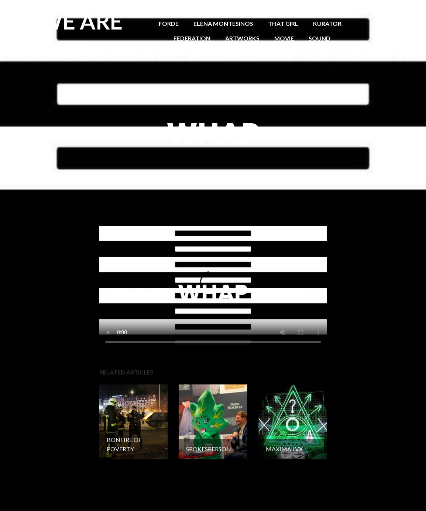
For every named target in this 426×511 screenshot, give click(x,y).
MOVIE (284, 38)
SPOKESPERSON (197, 52)
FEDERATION (192, 38)
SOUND (319, 38)
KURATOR (327, 23)
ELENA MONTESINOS (223, 23)
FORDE (169, 23)
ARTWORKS (242, 38)
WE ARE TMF (81, 35)
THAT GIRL (283, 23)
